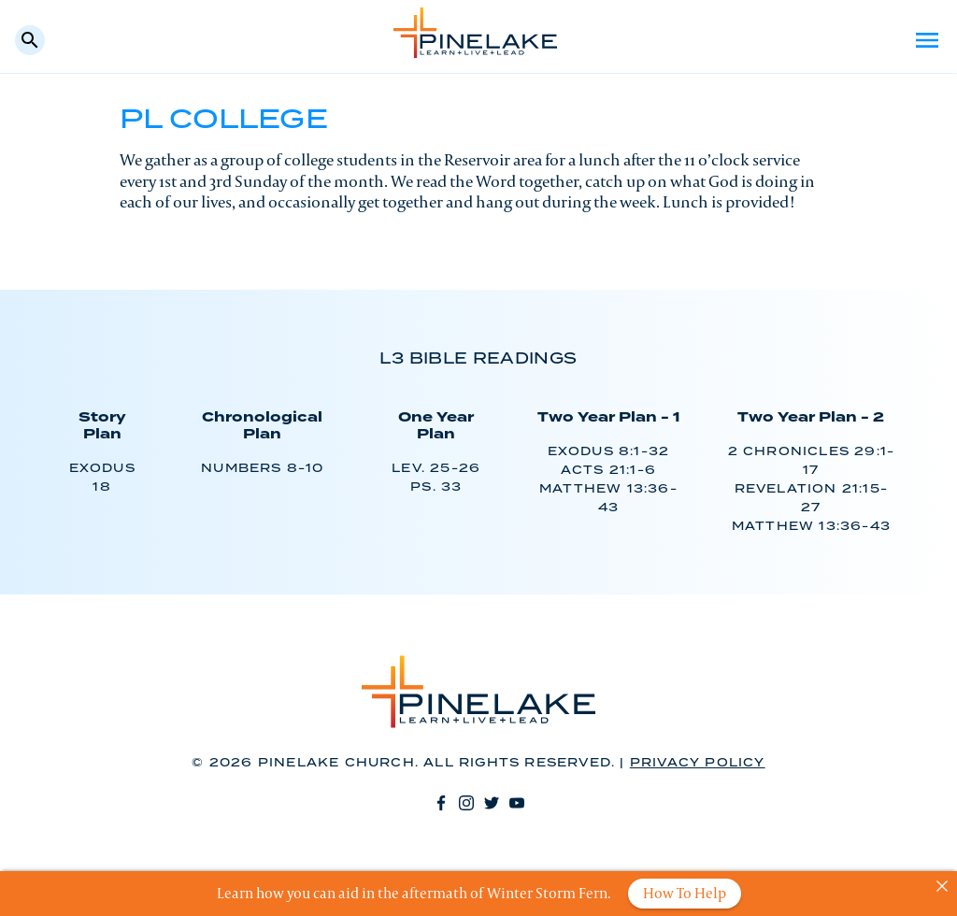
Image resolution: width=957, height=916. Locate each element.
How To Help (684, 893)
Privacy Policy (697, 763)
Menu (927, 40)
